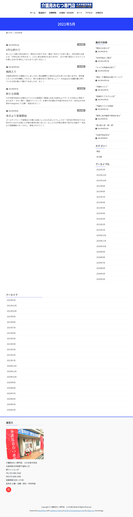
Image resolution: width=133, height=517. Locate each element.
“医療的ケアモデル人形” (105, 96)
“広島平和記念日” (103, 135)
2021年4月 (100, 213)
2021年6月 (100, 202)
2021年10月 (101, 180)
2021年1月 (100, 230)
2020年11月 (101, 240)
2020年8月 (100, 257)
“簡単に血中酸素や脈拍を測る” (108, 115)
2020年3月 (100, 279)
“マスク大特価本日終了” (105, 67)
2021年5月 (100, 208)
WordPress (42, 510)
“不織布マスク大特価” (105, 106)
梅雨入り (11, 71)
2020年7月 (100, 262)
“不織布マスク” (102, 86)
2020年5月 (100, 273)
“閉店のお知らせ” (103, 48)
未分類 (81, 44)
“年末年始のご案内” (104, 57)
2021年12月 (101, 175)
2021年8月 (100, 191)
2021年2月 (100, 224)
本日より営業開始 (16, 116)
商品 (98, 151)
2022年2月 (100, 169)
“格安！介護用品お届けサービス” (109, 77)
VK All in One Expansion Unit (74, 510)
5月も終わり (13, 50)
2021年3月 (100, 218)
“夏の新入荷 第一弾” (105, 125)
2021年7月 (100, 197)
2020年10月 (101, 246)
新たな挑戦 (12, 94)
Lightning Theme (56, 510)
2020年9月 (100, 251)
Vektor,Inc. (91, 510)
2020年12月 (101, 235)
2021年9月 (100, 186)
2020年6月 (100, 268)
